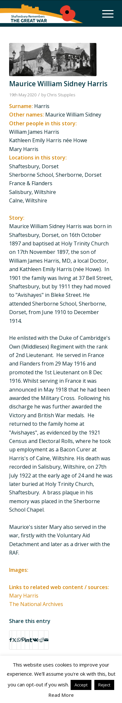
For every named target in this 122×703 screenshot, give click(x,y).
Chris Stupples (61, 95)
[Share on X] (14, 640)
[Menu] (105, 13)
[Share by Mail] (46, 640)
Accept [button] (81, 685)
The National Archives (36, 604)
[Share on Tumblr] (31, 640)
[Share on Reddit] (41, 640)
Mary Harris (23, 595)
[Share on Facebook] (10, 640)
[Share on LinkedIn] (27, 640)
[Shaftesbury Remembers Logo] (41, 13)
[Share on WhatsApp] (19, 640)
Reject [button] (104, 685)
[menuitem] (105, 13)
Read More (61, 695)
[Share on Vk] (35, 640)
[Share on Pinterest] (23, 640)
